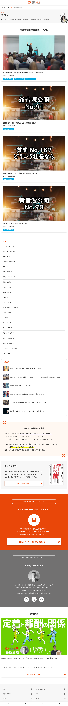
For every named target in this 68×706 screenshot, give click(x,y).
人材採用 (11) (6, 256)
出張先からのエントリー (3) (10, 307)
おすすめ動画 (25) (7, 328)
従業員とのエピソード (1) (10, 277)
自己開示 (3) (6, 317)
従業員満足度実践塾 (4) (9, 343)
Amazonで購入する (23, 483)
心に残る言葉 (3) (7, 312)
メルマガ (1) (7, 287)
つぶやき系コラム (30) (9, 338)
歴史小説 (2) (7, 302)
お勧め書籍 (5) (7, 292)
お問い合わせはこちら (33, 674)
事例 (37, 694)
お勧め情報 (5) (7, 282)
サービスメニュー (41, 689)
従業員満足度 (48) (7, 272)
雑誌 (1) (6, 297)
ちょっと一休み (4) (8, 323)
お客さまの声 (7, 694)
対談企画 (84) (6, 353)
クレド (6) (5, 267)
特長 (4, 689)
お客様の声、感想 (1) (8, 333)
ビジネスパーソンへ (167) (10, 348)
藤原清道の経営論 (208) (9, 251)
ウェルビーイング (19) (9, 246)
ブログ (38, 698)
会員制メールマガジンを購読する (32, 541)
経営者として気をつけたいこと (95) (12, 261)
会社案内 (5, 698)
